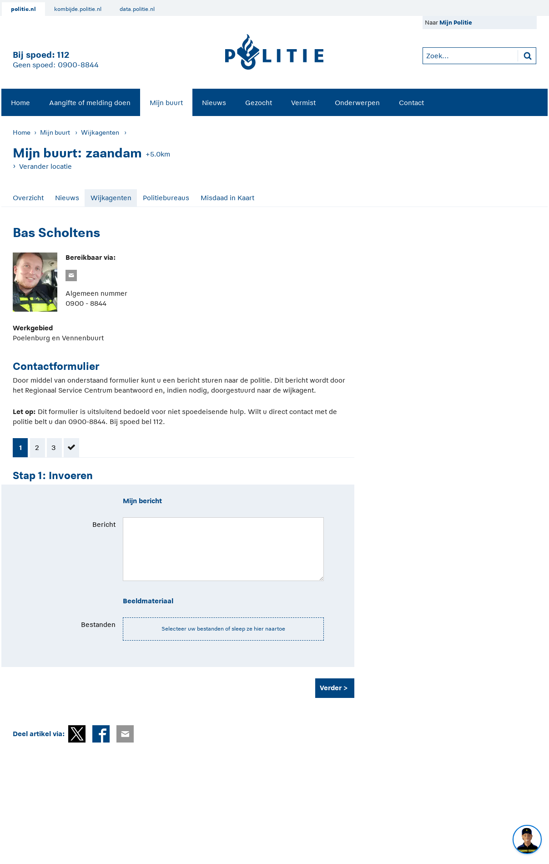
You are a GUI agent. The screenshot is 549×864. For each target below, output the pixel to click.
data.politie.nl (137, 9)
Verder (331, 687)
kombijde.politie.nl (77, 9)
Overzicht (28, 197)
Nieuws (214, 102)
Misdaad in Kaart (227, 197)
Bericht (104, 524)
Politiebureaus (166, 197)
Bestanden (98, 624)
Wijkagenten (100, 132)
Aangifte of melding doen (90, 102)
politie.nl (23, 9)
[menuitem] (20, 102)
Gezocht (258, 102)
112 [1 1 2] (63, 55)
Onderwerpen (357, 102)
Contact (411, 102)
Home (20, 102)
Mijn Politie (455, 22)
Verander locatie (45, 166)
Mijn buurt (166, 102)
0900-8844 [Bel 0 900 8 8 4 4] (78, 65)
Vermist (303, 102)
